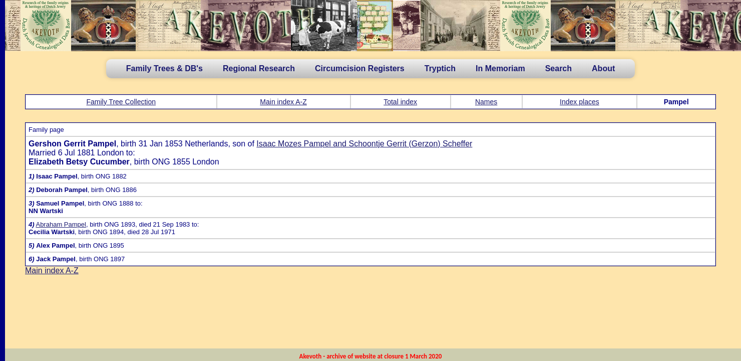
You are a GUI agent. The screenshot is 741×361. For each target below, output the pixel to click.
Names (486, 102)
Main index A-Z (283, 102)
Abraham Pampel (61, 224)
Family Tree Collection (121, 102)
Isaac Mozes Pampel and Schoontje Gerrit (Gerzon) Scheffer (364, 143)
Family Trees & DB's (164, 68)
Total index (400, 102)
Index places (579, 102)
